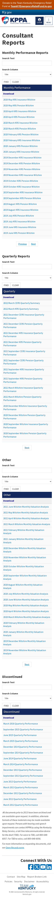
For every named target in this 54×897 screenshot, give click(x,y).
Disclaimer (29, 881)
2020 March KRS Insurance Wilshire (20, 122)
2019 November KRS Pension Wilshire (21, 169)
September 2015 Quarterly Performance (23, 729)
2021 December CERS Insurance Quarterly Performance (23, 316)
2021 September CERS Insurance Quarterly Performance (24, 353)
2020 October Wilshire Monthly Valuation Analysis (23, 568)
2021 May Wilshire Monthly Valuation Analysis (25, 512)
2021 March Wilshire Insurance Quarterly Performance (23, 389)
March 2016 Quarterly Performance (20, 723)
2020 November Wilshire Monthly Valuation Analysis (24, 559)
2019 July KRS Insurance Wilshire (19, 221)
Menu (48, 22)
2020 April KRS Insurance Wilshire (19, 111)
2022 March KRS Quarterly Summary (21, 308)
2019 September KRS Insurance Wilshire (22, 192)
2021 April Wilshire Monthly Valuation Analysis (26, 518)
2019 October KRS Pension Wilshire (20, 180)
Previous (22, 243)
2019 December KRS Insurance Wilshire (22, 157)
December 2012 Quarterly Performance (22, 793)
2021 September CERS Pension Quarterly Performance (23, 362)
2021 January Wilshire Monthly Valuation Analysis (23, 541)
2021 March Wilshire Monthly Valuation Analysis (26, 524)
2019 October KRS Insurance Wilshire (21, 186)
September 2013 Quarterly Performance (23, 775)
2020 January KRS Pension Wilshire (20, 146)
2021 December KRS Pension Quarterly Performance (22, 344)
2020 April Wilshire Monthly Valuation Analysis (26, 611)
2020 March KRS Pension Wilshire (19, 128)
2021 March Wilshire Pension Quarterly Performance (22, 398)
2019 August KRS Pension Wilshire (20, 204)
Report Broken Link (37, 876)
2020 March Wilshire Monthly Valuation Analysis (26, 617)
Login (39, 22)
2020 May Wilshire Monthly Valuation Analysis (25, 605)
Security (18, 881)
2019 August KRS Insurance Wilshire (20, 209)
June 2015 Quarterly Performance (20, 735)
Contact (11, 876)
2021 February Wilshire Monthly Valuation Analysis (23, 532)
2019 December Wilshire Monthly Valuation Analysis (24, 643)
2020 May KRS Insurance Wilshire (19, 99)
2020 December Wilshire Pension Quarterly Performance (24, 417)
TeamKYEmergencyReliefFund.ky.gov (31, 6)
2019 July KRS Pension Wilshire (18, 215)
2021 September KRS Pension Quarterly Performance (22, 380)
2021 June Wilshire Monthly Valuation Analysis (26, 506)
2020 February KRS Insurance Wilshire (21, 140)
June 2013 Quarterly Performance (20, 781)
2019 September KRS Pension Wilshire (22, 198)
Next (33, 243)
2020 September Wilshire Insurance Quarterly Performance (25, 426)
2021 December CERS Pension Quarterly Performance (22, 325)
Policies (8, 881)
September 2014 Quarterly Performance (23, 752)
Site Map (21, 876)
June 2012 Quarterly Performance (20, 799)
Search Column (10, 69)
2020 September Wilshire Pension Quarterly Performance (24, 435)
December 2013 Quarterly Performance (22, 769)
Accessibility (42, 881)
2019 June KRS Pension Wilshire (19, 232)
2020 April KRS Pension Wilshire (19, 116)
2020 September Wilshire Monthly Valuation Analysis (25, 577)
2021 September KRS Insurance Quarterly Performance (23, 371)
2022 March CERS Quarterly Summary (21, 303)
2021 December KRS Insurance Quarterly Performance (23, 335)
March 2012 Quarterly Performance (20, 804)
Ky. (7, 12)
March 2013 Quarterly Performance (20, 787)
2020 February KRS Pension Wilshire (20, 134)
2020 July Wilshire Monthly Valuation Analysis (25, 593)
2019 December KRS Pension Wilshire (21, 163)
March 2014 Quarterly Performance (20, 764)
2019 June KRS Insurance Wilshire (19, 227)
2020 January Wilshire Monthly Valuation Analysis (23, 633)
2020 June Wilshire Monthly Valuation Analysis (26, 599)
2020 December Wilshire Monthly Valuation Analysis (24, 550)
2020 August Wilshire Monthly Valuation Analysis (22, 586)
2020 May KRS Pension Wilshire (18, 105)
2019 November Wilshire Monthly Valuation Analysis (24, 652)
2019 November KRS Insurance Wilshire (22, 175)
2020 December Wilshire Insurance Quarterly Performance (25, 407)
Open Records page (15, 847)
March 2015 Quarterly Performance (20, 740)
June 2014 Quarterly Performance (20, 758)
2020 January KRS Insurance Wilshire (21, 151)
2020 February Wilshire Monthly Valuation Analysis (23, 624)
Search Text (8, 58)
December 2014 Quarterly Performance (22, 746)
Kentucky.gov (27, 894)
